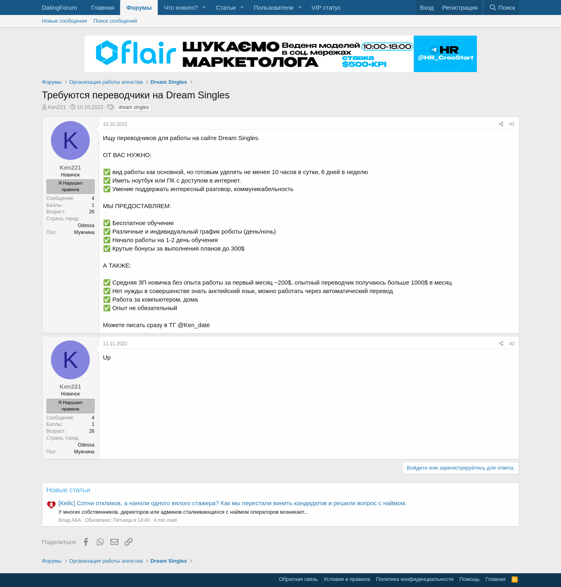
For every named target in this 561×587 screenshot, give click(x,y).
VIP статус (326, 7)
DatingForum (59, 7)
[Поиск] (502, 7)
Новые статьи (68, 490)
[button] (204, 7)
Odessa (86, 225)
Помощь (469, 579)
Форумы (139, 7)
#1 (511, 124)
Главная (102, 7)
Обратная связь (298, 579)
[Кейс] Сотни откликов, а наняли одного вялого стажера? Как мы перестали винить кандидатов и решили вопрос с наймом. (233, 503)
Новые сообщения (64, 21)
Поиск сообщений (115, 21)
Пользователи (273, 7)
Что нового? (181, 7)
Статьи (226, 7)
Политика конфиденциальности (415, 579)
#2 (511, 344)
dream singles (134, 107)
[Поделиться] (501, 124)
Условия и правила (347, 579)
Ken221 (57, 107)
